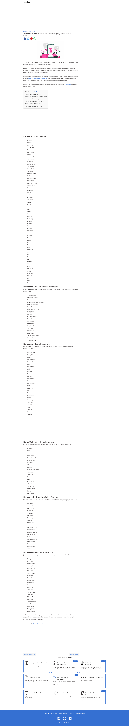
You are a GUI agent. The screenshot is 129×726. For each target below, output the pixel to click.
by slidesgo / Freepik (38, 623)
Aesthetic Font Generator (38, 693)
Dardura (68, 723)
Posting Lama (74, 654)
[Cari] (105, 2)
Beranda (37, 2)
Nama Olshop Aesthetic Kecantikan (35, 101)
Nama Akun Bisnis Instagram (33, 99)
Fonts (43, 2)
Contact (46, 713)
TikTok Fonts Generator (89, 664)
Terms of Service (80, 713)
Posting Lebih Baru (29, 654)
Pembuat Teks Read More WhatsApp (64, 664)
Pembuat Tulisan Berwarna (63, 678)
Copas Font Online (36, 677)
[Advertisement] (64, 16)
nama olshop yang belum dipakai (37, 78)
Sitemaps (71, 713)
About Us (50, 2)
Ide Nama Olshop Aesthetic (32, 94)
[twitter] (70, 720)
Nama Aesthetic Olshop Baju (33, 104)
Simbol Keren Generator (65, 693)
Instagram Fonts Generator (39, 663)
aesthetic (68, 84)
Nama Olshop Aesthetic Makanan (34, 106)
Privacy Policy (63, 713)
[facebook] (58, 720)
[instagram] (64, 720)
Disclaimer (54, 713)
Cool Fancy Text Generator (94, 677)
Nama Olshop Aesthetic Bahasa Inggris (36, 96)
